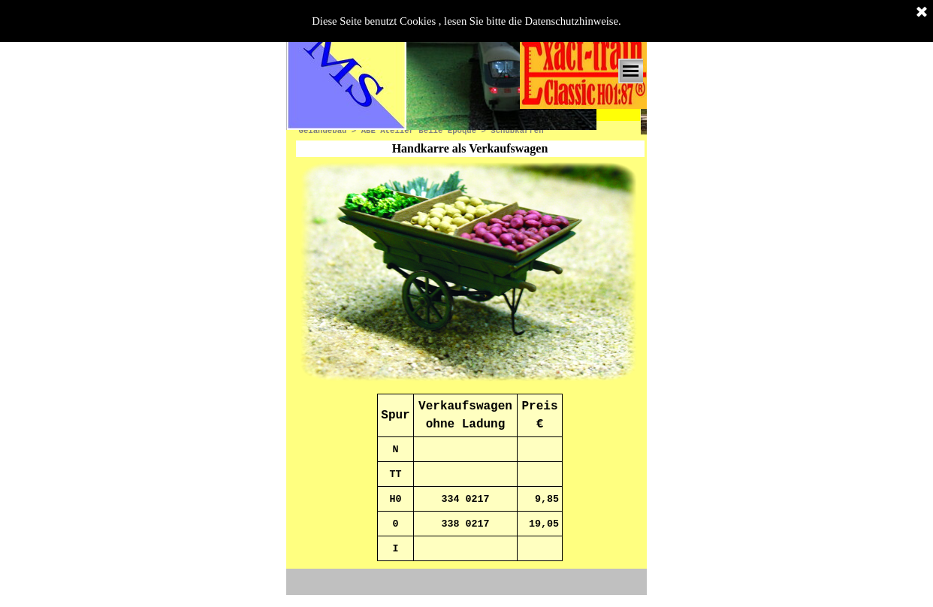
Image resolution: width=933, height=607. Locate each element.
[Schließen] (921, 13)
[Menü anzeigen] (630, 71)
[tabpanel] (470, 477)
